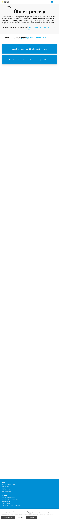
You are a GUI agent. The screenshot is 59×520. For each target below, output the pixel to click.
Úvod (3, 7)
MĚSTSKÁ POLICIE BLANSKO (36, 37)
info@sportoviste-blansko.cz (37, 27)
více (29, 513)
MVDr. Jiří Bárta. (26, 39)
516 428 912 (7, 503)
